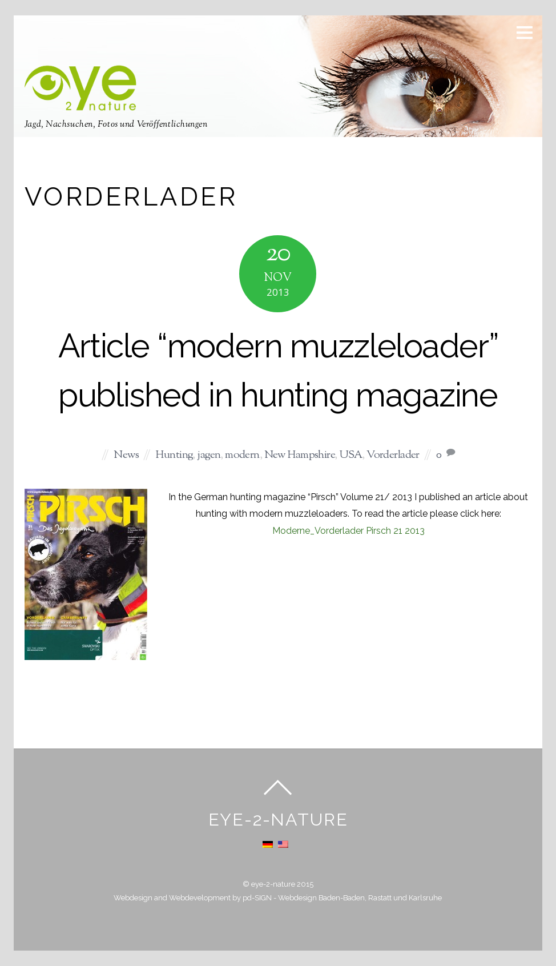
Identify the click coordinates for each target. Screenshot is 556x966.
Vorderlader (393, 455)
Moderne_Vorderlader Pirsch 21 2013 (348, 530)
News (126, 455)
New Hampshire (299, 455)
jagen (208, 455)
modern (242, 455)
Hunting (173, 455)
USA (350, 455)
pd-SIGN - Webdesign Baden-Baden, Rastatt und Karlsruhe (342, 897)
